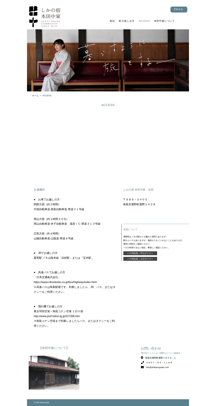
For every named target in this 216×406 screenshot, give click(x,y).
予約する (178, 9)
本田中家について (164, 21)
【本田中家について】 (54, 348)
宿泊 (112, 21)
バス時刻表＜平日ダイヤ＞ (140, 253)
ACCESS (144, 21)
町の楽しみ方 (126, 21)
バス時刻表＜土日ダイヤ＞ (140, 259)
